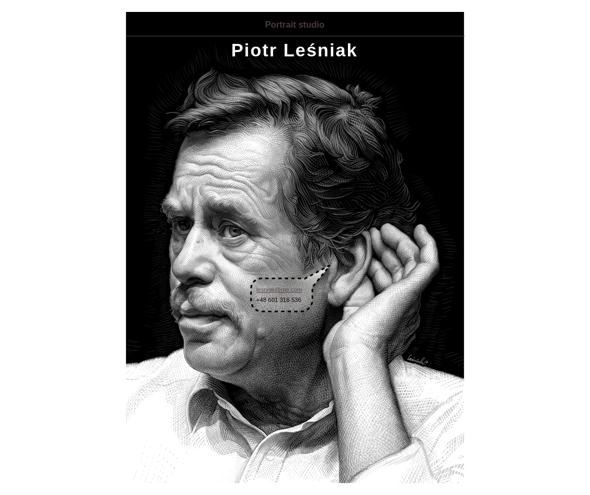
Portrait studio (294, 24)
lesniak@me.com (279, 289)
